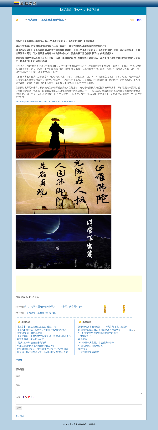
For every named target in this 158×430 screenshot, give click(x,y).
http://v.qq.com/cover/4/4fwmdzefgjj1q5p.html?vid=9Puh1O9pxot (45, 101)
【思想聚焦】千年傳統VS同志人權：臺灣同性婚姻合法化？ (46, 336)
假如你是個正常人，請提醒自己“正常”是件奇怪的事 (42, 349)
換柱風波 (82, 349)
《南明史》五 (85, 336)
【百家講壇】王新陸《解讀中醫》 (41, 313)
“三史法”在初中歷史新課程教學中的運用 (98, 333)
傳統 (139, 19)
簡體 (132, 19)
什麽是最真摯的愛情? (88, 352)
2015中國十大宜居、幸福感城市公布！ (97, 342)
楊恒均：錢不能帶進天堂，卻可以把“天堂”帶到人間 (42, 352)
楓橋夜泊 (82, 339)
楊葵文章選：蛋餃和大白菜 (30, 339)
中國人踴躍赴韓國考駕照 (90, 346)
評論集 (19, 360)
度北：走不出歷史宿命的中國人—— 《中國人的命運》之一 (53, 306)
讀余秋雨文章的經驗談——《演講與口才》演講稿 (102, 326)
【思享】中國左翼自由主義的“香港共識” (37, 326)
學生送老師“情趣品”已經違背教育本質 (36, 346)
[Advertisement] (66, 30)
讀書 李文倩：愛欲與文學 (29, 333)
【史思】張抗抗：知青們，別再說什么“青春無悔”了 (42, 330)
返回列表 (20, 416)
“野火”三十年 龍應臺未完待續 (31, 342)
